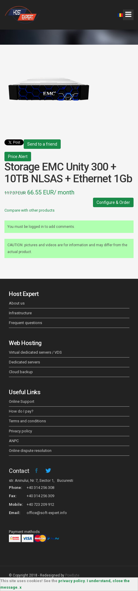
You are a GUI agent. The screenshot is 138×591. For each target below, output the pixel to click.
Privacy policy (20, 431)
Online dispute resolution (30, 450)
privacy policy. (72, 581)
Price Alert (18, 156)
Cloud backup (21, 372)
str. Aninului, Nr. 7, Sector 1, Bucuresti (41, 480)
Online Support (21, 401)
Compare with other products (29, 210)
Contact (19, 470)
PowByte (72, 575)
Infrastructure (20, 313)
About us (17, 303)
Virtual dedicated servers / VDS (35, 352)
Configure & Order (113, 202)
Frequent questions (25, 323)
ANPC (14, 441)
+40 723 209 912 (40, 504)
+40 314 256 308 (40, 487)
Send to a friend (42, 144)
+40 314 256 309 (40, 496)
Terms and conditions (27, 421)
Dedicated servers (24, 362)
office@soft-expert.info (47, 513)
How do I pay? (21, 411)
